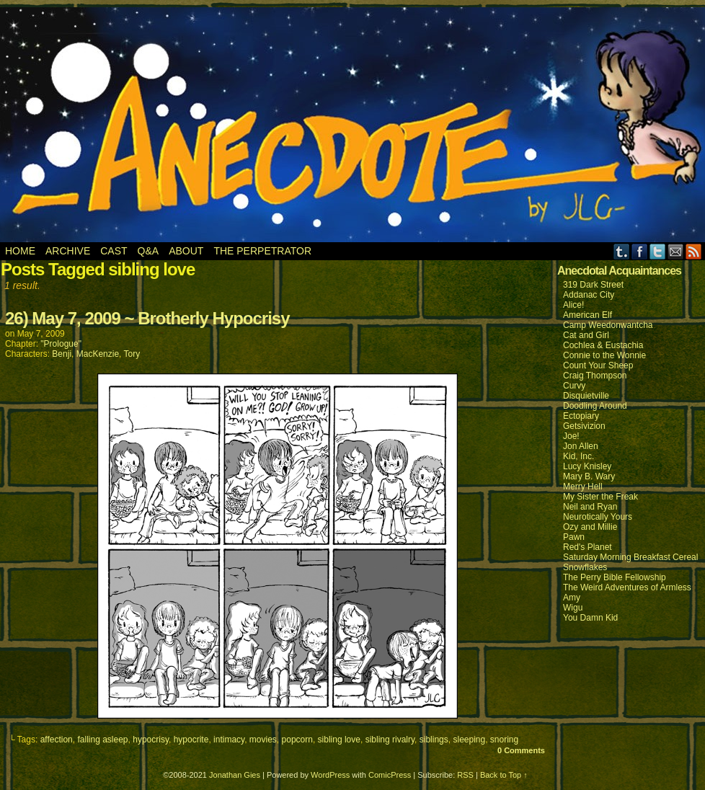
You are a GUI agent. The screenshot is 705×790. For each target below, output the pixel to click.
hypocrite (191, 739)
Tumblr (622, 251)
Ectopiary (581, 416)
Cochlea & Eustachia (603, 345)
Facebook (640, 251)
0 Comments (521, 750)
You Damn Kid (590, 618)
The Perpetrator (262, 251)
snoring (504, 739)
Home (20, 251)
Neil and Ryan (590, 507)
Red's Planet (587, 547)
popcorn (297, 739)
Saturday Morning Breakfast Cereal (630, 557)
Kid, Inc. (578, 456)
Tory (132, 354)
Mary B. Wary (589, 476)
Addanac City (588, 295)
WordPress (330, 775)
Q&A (148, 251)
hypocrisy (151, 739)
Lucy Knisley (587, 466)
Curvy (574, 386)
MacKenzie (97, 354)
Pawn (574, 537)
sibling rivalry (389, 739)
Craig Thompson (595, 375)
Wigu (572, 608)
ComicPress (389, 775)
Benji (61, 354)
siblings (434, 739)
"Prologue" (60, 344)
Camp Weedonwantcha (608, 325)
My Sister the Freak (600, 497)
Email (676, 251)
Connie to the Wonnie (604, 355)
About (186, 251)
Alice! (573, 305)
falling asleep (102, 739)
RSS (694, 251)
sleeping (469, 739)
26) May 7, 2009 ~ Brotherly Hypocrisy (147, 318)
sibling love (339, 739)
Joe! (571, 436)
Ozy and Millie (590, 527)
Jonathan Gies (234, 775)
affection (56, 739)
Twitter (658, 251)
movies (263, 739)
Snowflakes (585, 567)
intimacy (228, 739)
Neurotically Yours (597, 517)
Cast (113, 251)
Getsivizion (584, 426)
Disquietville (586, 396)
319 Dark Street (593, 285)
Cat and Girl (586, 335)
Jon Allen (580, 446)
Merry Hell (583, 486)
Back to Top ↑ (504, 775)
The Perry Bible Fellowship (614, 577)
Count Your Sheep (598, 365)
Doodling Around (595, 406)
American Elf (587, 315)
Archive (67, 251)
